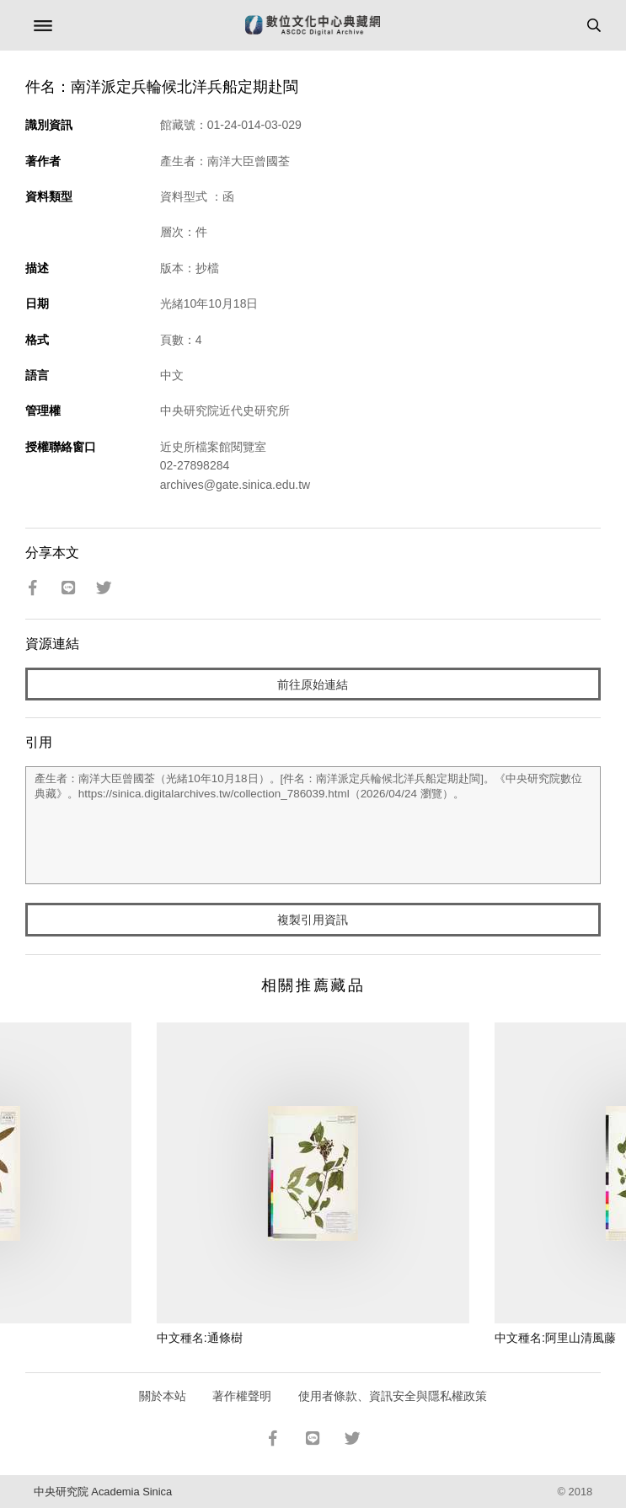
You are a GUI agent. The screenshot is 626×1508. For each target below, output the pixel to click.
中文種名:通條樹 (200, 1337)
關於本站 (162, 1396)
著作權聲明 (241, 1396)
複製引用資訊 (312, 919)
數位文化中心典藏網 (312, 25)
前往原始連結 (312, 684)
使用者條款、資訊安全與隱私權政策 (392, 1396)
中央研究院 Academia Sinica (103, 1491)
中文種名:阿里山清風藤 (555, 1337)
